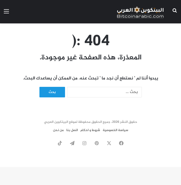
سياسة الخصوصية (115, 130)
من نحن (58, 130)
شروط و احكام (90, 130)
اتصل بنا (72, 130)
